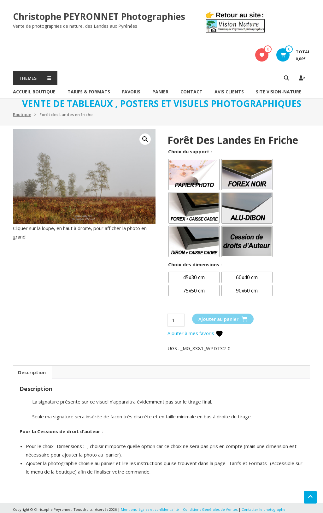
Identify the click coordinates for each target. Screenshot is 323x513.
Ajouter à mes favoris (195, 333)
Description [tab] (32, 372)
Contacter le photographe (263, 509)
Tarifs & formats (89, 92)
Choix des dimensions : (195, 264)
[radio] (194, 174)
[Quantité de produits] (176, 320)
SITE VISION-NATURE (279, 92)
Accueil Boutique (34, 92)
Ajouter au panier (218, 319)
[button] (145, 139)
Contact (191, 92)
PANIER (160, 92)
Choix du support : (190, 151)
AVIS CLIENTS (229, 92)
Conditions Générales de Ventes (210, 509)
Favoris (131, 92)
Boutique (22, 114)
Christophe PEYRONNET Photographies (99, 16)
